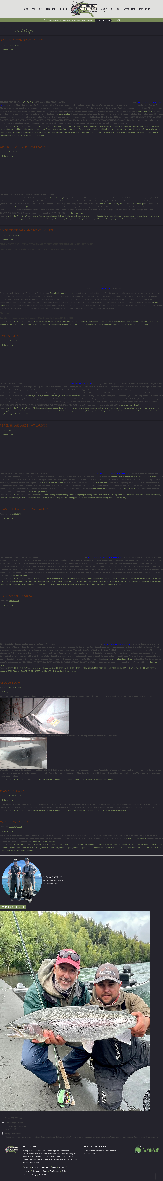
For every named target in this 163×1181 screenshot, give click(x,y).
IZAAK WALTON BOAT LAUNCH (22, 40)
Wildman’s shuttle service (52, 483)
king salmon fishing (60, 129)
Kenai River (149, 126)
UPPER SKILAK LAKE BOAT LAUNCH (24, 425)
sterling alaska (152, 132)
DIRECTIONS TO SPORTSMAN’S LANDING (117, 644)
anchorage (37, 126)
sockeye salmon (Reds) (21, 207)
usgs (105, 810)
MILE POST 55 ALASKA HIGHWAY (121, 668)
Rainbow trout (125, 129)
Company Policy (30, 1175)
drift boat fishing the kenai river (100, 216)
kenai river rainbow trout (18, 411)
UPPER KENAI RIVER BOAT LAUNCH (24, 147)
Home (25, 9)
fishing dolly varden (121, 216)
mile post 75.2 (32, 584)
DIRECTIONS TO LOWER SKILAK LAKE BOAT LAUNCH (104, 557)
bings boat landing (93, 321)
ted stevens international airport (89, 810)
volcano (88, 779)
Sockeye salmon (34, 396)
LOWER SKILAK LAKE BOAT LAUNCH (25, 509)
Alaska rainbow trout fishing (76, 844)
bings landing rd (132, 321)
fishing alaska (33, 324)
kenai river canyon (142, 408)
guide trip (88, 408)
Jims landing (98, 408)
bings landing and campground (113, 321)
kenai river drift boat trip (72, 581)
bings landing (64, 114)
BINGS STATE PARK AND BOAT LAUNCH (27, 230)
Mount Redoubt (13, 791)
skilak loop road (93, 584)
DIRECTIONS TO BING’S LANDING (100, 288)
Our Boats (36, 1171)
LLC (117, 129)
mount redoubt (61, 779)
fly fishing (43, 324)
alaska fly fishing (57, 844)
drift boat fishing (80, 216)
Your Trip (37, 9)
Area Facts (45, 1167)
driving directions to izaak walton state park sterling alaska (121, 126)
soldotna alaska (96, 132)
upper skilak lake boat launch (21, 414)
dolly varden (60, 396)
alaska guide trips (49, 321)
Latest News (129, 9)
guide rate (14, 581)
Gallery (115, 9)
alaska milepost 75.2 (58, 578)
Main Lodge (51, 9)
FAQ (54, 1167)
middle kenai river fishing (16, 584)
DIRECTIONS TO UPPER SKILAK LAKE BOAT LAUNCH (112, 473)
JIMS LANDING (10, 336)
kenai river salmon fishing (39, 411)
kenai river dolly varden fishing (49, 581)
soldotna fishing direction (105, 498)
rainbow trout (116, 476)
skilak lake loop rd (55, 498)
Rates (45, 1171)
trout (6, 414)
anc (73, 321)
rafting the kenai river (31, 219)
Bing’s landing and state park (61, 293)
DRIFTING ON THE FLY (17, 126)
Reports (61, 1167)
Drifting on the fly (90, 126)
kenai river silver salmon (31, 129)
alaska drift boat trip (41, 578)
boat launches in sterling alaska (70, 126)
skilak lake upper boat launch (75, 498)
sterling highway (6, 135)
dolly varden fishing (65, 216)
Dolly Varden (120, 204)
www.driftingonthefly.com (34, 135)
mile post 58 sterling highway (61, 411)
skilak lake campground (37, 498)
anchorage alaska (50, 126)
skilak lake (110, 411)
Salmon (89, 411)
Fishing (24, 324)
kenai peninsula (136, 216)
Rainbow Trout (105, 204)
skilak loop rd (80, 584)
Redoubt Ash (10, 682)
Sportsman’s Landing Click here (120, 659)
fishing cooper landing (83, 495)
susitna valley (71, 810)
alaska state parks (40, 216)
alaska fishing (44, 844)
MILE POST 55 (100, 668)
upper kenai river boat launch (129, 219)
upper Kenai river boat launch (9, 198)
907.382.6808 (103, 20)
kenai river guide (65, 848)
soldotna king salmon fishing (128, 132)
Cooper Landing (56, 198)
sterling (143, 132)
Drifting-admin (7, 50)
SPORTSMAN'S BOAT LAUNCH (21, 671)
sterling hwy (18, 135)
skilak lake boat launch (124, 411)
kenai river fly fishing (106, 581)
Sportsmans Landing (16, 596)
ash (44, 779)
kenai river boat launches (124, 408)
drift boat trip (98, 578)
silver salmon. (75, 396)
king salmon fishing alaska (79, 129)
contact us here (100, 489)
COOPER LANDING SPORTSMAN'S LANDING (74, 668)
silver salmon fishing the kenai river (65, 132)
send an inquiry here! (76, 213)
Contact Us (144, 9)
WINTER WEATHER (14, 822)
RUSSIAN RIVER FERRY (145, 668)
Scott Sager (17, 132)
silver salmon (28, 132)
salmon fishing (137, 204)
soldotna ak (84, 132)
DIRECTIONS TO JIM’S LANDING (81, 384)
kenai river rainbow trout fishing (147, 495)
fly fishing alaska (54, 324)
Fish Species (54, 1171)
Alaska (38, 321)
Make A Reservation (13, 906)
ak (34, 321)
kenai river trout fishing (9, 498)
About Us (35, 1167)
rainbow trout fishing (140, 129)
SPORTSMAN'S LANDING (45, 671)
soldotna (98, 219)
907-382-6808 (128, 489)
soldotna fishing (110, 132)
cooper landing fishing (75, 408)
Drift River (50, 779)
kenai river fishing (110, 495)
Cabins (63, 9)
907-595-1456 (101, 483)
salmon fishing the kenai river (82, 219)
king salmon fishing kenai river (102, 129)
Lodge (69, 1167)
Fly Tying (131, 844)
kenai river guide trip (14, 219)
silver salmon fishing (144, 111)
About (104, 9)
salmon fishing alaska (61, 219)
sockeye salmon (154, 476)
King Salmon (47, 129)
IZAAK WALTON (27, 102)
